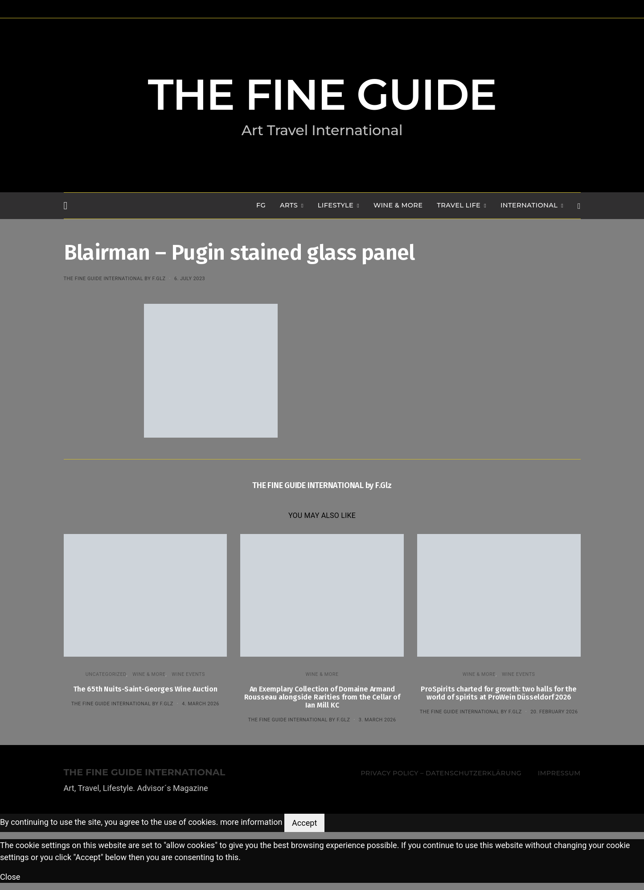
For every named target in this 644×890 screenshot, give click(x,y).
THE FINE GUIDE (322, 94)
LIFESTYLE (335, 205)
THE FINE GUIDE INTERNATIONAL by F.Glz (115, 278)
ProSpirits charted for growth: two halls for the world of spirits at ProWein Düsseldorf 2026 (498, 693)
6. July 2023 (189, 278)
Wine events (188, 674)
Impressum (559, 773)
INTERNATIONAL (529, 205)
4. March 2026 (200, 704)
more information (251, 822)
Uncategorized (106, 674)
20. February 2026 (554, 712)
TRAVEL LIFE (458, 205)
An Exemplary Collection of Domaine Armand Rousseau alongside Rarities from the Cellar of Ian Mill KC (322, 697)
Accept (304, 823)
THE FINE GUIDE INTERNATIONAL (145, 772)
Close (10, 877)
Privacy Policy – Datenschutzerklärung (441, 773)
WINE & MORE (397, 205)
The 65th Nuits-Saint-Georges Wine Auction (145, 689)
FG (261, 205)
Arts (289, 205)
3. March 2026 (377, 720)
